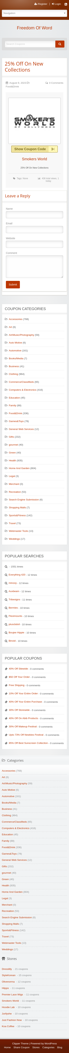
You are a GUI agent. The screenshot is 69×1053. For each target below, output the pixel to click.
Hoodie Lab (8, 1007)
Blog (59, 1047)
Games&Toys (16, 421)
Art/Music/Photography (21, 335)
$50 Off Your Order (19, 677)
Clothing (13, 374)
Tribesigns (14, 599)
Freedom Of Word (34, 27)
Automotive (15, 350)
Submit (13, 284)
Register (40, 4)
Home (7, 1047)
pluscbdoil (14, 624)
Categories (48, 1047)
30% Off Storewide (19, 710)
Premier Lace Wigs (12, 994)
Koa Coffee (8, 1026)
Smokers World (34, 159)
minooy (13, 583)
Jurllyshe (7, 1013)
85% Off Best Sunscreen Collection (28, 743)
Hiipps (5, 988)
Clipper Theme (20, 1043)
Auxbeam (14, 591)
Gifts (11, 436)
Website (34, 242)
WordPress (51, 1043)
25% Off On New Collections (24, 66)
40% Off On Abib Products (23, 718)
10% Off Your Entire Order (23, 693)
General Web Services (21, 429)
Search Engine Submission (24, 499)
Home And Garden (19, 468)
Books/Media (16, 358)
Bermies (13, 607)
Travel (12, 523)
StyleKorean (8, 975)
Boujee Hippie (16, 632)
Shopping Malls (17, 507)
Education (14, 397)
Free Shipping (16, 685)
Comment (34, 265)
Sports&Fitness (17, 515)
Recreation (15, 492)
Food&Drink (12, 86)
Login (56, 4)
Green (12, 452)
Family (12, 405)
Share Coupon (21, 1047)
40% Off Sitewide (18, 668)
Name (34, 212)
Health (12, 460)
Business (14, 366)
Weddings (14, 539)
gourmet (13, 444)
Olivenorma (8, 981)
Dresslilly (7, 969)
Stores (36, 1047)
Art (10, 327)
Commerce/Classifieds (21, 382)
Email (34, 227)
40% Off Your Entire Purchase (25, 701)
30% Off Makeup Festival (23, 726)
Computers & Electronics (22, 389)
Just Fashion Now (12, 1020)
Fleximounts (15, 616)
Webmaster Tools (18, 531)
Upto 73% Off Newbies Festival (26, 734)
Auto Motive (15, 342)
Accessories (15, 319)
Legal (12, 476)
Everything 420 (17, 574)
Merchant (14, 484)
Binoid (12, 640)
